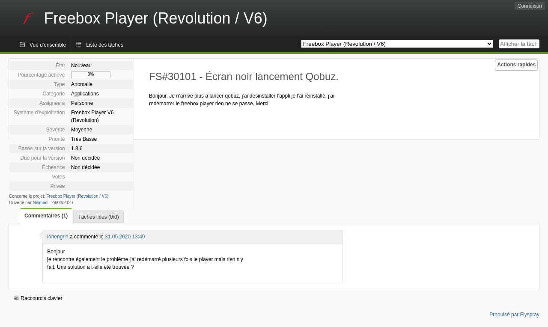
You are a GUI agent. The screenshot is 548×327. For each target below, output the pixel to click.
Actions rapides (516, 65)
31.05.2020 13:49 (125, 237)
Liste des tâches (104, 45)
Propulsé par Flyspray (514, 315)
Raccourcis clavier (38, 298)
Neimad (40, 202)
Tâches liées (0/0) (98, 217)
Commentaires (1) (46, 216)
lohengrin (57, 237)
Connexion (530, 6)
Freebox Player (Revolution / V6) (77, 196)
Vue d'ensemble (48, 45)
